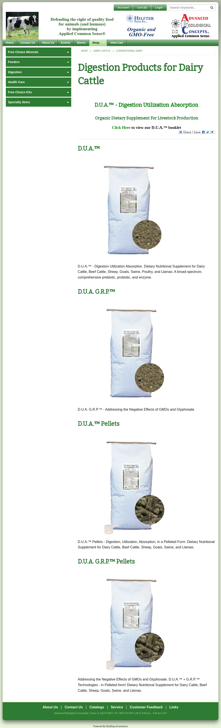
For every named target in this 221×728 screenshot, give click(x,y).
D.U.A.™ (89, 148)
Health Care (16, 82)
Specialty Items (19, 102)
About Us (48, 42)
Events (65, 42)
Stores (81, 42)
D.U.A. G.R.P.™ (96, 291)
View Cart (116, 42)
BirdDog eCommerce (117, 726)
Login (159, 7)
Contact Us (27, 42)
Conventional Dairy (129, 50)
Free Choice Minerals (23, 52)
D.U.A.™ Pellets (98, 423)
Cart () (142, 7)
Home (10, 42)
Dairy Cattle (102, 50)
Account (123, 7)
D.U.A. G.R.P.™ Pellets (106, 561)
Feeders (14, 62)
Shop (95, 42)
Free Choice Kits (20, 92)
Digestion (15, 72)
